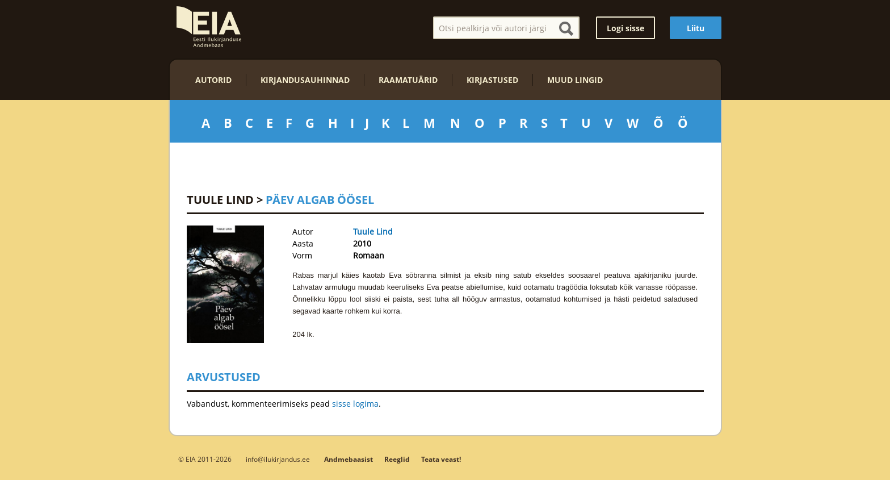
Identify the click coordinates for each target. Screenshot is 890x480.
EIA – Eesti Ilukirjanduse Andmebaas (209, 26)
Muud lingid (575, 79)
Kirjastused (492, 79)
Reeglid (397, 459)
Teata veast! (441, 459)
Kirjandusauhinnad (305, 79)
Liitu (695, 28)
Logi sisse (625, 28)
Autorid (213, 79)
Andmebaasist (348, 459)
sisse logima (355, 403)
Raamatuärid (408, 79)
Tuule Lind (220, 199)
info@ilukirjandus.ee (278, 459)
